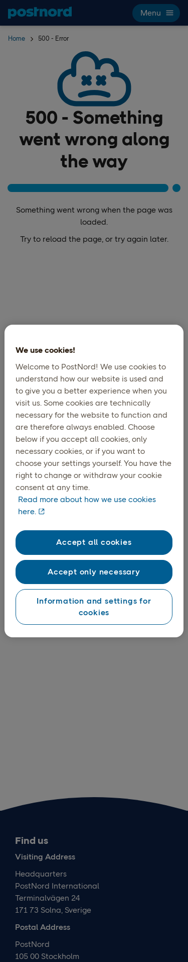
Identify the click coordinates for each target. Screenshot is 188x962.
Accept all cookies (93, 542)
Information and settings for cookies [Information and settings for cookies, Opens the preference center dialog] (94, 606)
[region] (94, 481)
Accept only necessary (94, 571)
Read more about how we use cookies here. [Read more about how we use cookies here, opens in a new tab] (87, 505)
